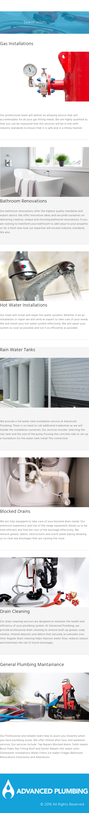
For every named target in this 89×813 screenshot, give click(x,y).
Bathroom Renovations (23, 201)
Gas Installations (16, 44)
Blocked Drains (15, 511)
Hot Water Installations (23, 305)
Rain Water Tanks (17, 350)
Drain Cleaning (15, 611)
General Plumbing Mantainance (32, 665)
